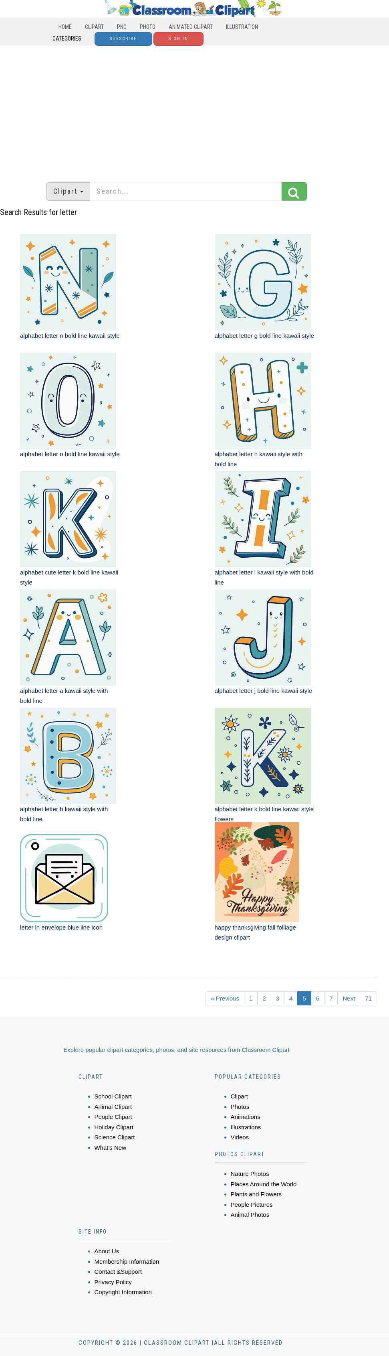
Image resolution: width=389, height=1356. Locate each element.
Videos (240, 1137)
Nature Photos (250, 1173)
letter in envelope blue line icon (61, 927)
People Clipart (113, 1116)
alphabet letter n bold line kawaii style (69, 335)
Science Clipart (115, 1137)
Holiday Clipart (114, 1127)
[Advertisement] (194, 110)
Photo (147, 27)
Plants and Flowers (256, 1194)
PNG (122, 27)
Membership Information (127, 1261)
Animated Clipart (191, 27)
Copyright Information (123, 1292)
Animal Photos (250, 1214)
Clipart (94, 27)
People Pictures (252, 1204)
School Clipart (113, 1096)
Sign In (178, 38)
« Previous (225, 998)
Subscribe (123, 38)
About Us (107, 1251)
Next (349, 998)
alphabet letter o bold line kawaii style (69, 454)
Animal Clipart (113, 1106)
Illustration (242, 27)
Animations (245, 1116)
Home (65, 27)
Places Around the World (264, 1184)
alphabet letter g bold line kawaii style (264, 335)
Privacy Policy (113, 1282)
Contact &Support (118, 1271)
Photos (240, 1106)
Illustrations (246, 1127)
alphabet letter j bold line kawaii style (263, 690)
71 (368, 998)
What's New (111, 1147)
